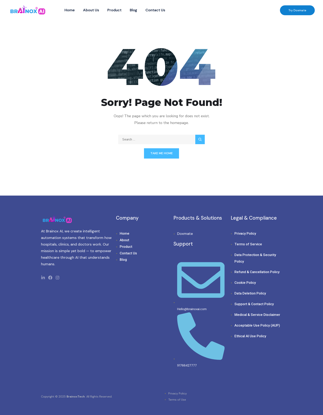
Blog (133, 10)
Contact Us (155, 10)
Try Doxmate (297, 10)
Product (114, 10)
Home (69, 10)
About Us (91, 10)
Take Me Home (161, 153)
